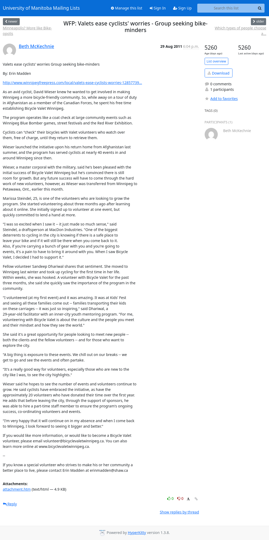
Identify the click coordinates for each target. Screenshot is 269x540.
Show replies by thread (179, 512)
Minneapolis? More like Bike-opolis (27, 30)
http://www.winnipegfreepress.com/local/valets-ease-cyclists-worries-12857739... (72, 82)
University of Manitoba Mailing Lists (41, 8)
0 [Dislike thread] (180, 498)
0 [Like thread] (170, 498)
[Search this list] (226, 8)
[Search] (260, 8)
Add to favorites (221, 98)
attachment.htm (17, 489)
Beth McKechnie (36, 46)
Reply (10, 503)
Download (218, 73)
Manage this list (126, 8)
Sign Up (182, 8)
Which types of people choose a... (240, 30)
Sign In (158, 8)
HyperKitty (137, 532)
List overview (216, 61)
